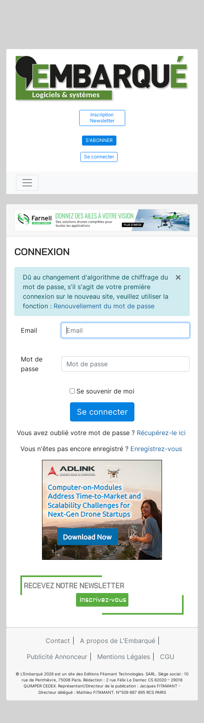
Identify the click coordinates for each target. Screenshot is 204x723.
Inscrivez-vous (103, 600)
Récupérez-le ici (161, 433)
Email (29, 330)
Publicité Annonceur (57, 657)
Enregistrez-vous (156, 449)
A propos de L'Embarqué (117, 641)
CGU (167, 657)
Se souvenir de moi (102, 391)
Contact (58, 641)
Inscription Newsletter (102, 118)
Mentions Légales (123, 657)
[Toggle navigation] (27, 183)
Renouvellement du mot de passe (104, 306)
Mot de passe (31, 364)
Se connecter (99, 157)
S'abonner (99, 140)
